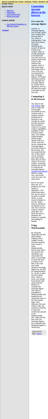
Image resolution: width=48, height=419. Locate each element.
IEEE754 (10, 11)
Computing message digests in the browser (38, 11)
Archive (41, 2)
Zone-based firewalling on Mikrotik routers (17, 25)
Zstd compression (13, 14)
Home (21, 2)
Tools (35, 2)
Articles (28, 2)
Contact (5, 30)
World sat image (13, 16)
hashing (39, 334)
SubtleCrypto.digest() (39, 171)
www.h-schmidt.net (9, 2)
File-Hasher (35, 106)
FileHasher (11, 13)
